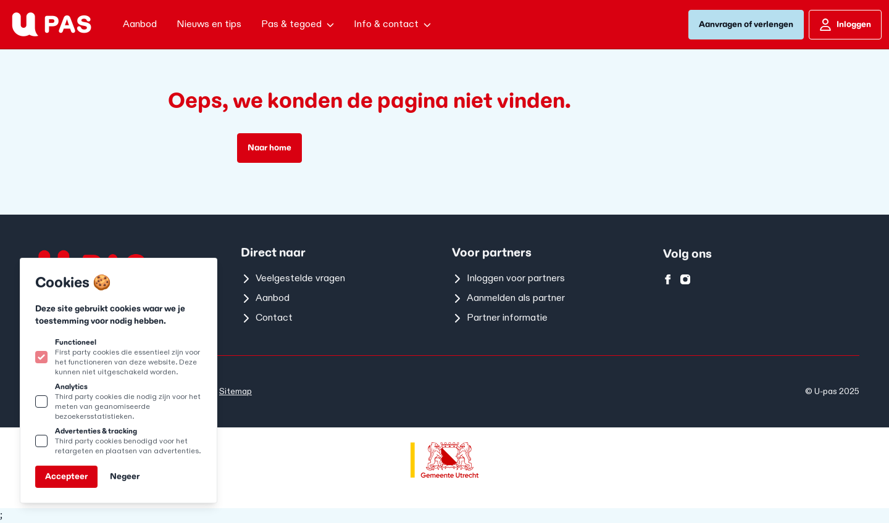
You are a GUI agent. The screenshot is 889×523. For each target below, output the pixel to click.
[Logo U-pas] (51, 24)
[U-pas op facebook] (668, 279)
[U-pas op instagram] (685, 279)
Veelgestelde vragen (293, 278)
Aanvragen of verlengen (746, 24)
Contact (267, 317)
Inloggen (845, 25)
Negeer (125, 476)
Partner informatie (500, 317)
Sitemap (235, 391)
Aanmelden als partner (508, 298)
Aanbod (265, 298)
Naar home (269, 148)
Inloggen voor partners (508, 278)
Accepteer (66, 476)
